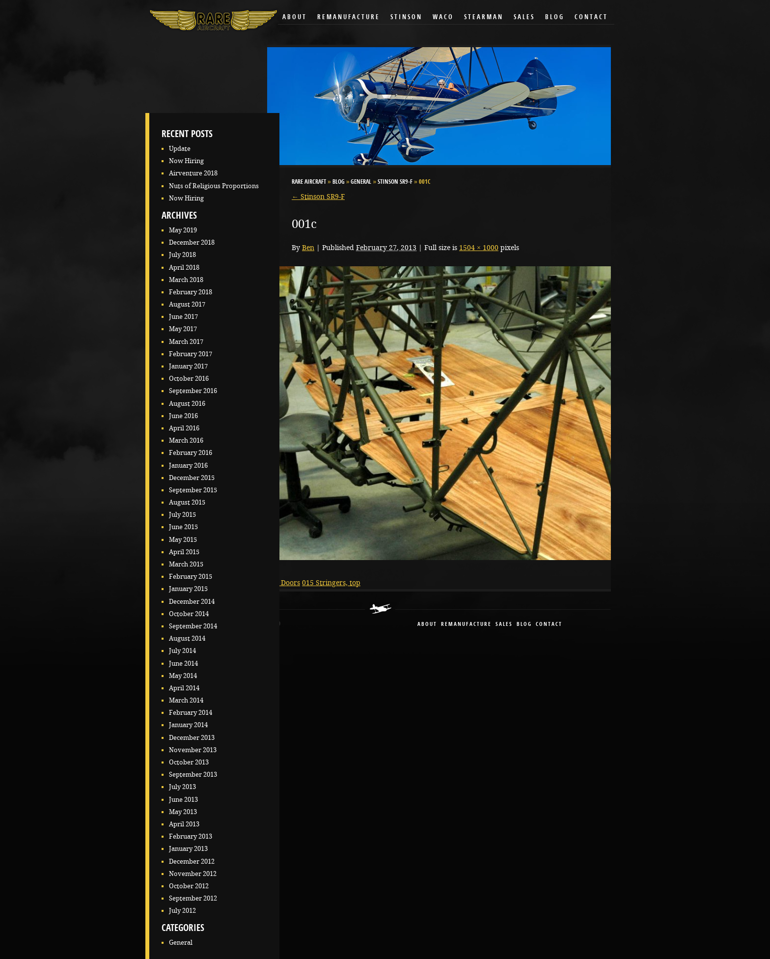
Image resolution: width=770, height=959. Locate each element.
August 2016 (187, 403)
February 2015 (190, 576)
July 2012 (182, 910)
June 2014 (183, 663)
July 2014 (182, 650)
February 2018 (190, 292)
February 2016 (190, 452)
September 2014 (193, 626)
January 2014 (188, 725)
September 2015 (193, 490)
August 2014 (187, 638)
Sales (524, 17)
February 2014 (190, 712)
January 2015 (188, 588)
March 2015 (186, 564)
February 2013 (190, 836)
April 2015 (184, 552)
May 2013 (183, 812)
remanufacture (466, 624)
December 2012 (192, 861)
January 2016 (188, 465)
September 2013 (193, 774)
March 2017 (186, 341)
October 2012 (189, 886)
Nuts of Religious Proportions (214, 186)
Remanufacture (348, 17)
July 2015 (182, 514)
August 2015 (187, 502)
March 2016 (186, 440)
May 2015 (183, 539)
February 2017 (190, 354)
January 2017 (188, 366)
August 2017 (187, 304)
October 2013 (189, 762)
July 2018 (182, 254)
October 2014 (189, 614)
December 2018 (192, 242)
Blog (554, 17)
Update (180, 148)
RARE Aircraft (309, 182)
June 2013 (183, 799)
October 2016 (189, 378)
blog (524, 624)
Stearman (483, 17)
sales (504, 624)
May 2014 (183, 675)
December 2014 (192, 601)
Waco (443, 17)
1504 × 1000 (478, 248)
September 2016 (193, 391)
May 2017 (183, 329)
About (294, 17)
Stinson (406, 17)
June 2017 (183, 316)
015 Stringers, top (331, 583)
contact (549, 624)
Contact (591, 17)
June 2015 (183, 527)
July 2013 (182, 786)
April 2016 (184, 428)
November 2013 (193, 750)
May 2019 (183, 230)
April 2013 (184, 824)
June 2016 (183, 416)
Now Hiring (186, 161)
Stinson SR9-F (395, 182)
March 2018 (186, 279)
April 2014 (184, 688)
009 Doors (283, 583)
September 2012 (193, 898)
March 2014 (186, 700)
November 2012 (193, 873)
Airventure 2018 (193, 173)
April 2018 (184, 267)
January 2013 (188, 848)
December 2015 (192, 477)
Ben (308, 248)
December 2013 (192, 737)
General (180, 942)
